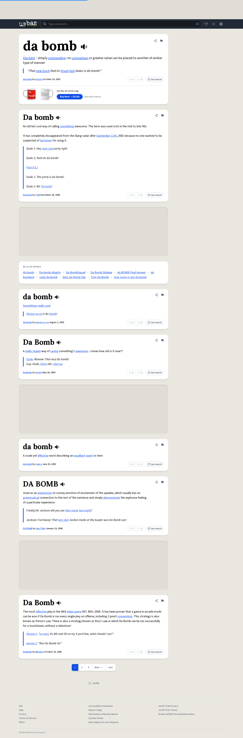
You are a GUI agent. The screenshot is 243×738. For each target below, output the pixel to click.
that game (71, 510)
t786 (37, 195)
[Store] (206, 24)
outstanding (57, 58)
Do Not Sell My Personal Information (176, 714)
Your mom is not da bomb (130, 277)
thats (43, 364)
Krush (65, 71)
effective (43, 456)
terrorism (46, 140)
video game (74, 612)
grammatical (31, 498)
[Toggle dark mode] (214, 24)
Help (21, 710)
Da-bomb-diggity (50, 272)
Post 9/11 (32, 167)
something (67, 126)
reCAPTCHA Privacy (168, 706)
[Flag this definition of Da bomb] (162, 115)
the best (29, 58)
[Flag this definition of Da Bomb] (162, 340)
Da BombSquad (75, 272)
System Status (96, 718)
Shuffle (93, 683)
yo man (44, 634)
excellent (79, 456)
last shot (63, 520)
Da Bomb (27, 372)
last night (85, 510)
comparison (80, 58)
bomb (53, 314)
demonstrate (111, 498)
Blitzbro (39, 652)
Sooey (38, 372)
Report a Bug (95, 710)
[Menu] (221, 24)
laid (72, 71)
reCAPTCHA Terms (167, 710)
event (89, 456)
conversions (124, 616)
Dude (29, 359)
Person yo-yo (34, 314)
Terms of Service (27, 718)
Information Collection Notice (103, 714)
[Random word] (197, 24)
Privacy (22, 714)
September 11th (106, 136)
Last (111, 667)
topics (38, 464)
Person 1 (31, 634)
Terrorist (46, 186)
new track (43, 71)
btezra (38, 79)
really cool (43, 306)
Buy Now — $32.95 (69, 96)
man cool (47, 149)
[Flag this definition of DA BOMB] (162, 482)
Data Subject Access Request (103, 722)
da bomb (27, 79)
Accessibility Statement (101, 706)
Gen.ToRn (40, 528)
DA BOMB (27, 528)
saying (54, 351)
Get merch (155, 79)
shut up (57, 364)
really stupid (32, 351)
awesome (81, 351)
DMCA (22, 722)
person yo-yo (42, 322)
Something (30, 306)
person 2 (31, 643)
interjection (44, 493)
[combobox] (121, 24)
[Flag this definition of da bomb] (161, 41)
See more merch (92, 96)
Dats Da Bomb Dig (74, 277)
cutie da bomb (48, 277)
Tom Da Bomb (100, 277)
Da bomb (27, 195)
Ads (21, 706)
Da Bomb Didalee (101, 272)
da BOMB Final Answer (131, 272)
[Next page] (99, 667)
